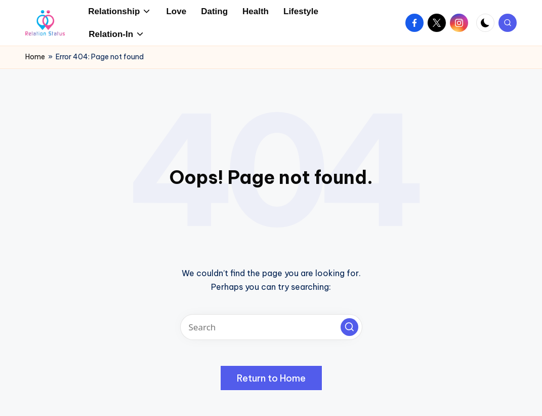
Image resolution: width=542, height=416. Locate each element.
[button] (349, 327)
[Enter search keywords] (271, 327)
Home (35, 56)
